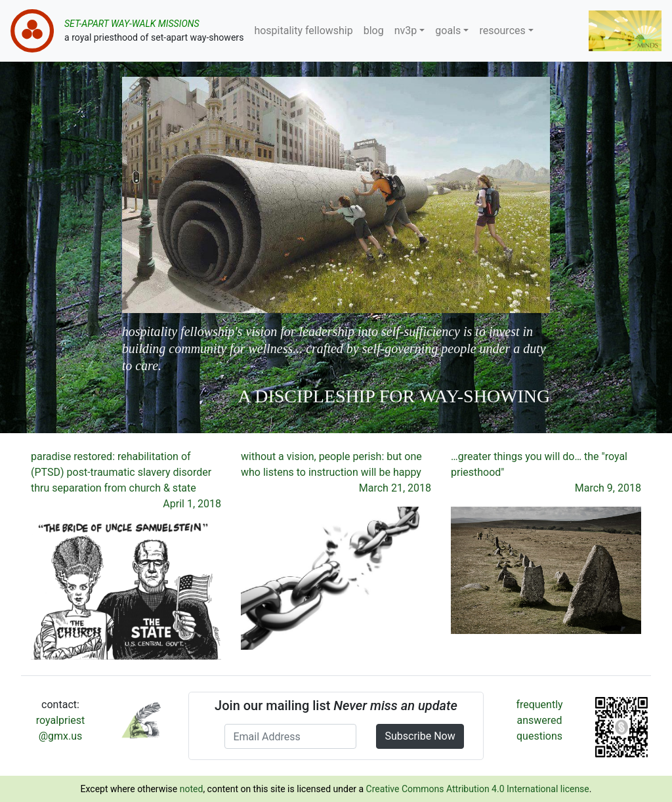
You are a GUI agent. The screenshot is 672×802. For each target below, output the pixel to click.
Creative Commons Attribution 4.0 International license (477, 789)
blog (374, 30)
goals (448, 30)
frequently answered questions (539, 720)
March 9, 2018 (608, 488)
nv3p (405, 30)
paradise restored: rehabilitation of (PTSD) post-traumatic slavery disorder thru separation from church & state (121, 472)
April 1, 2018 (192, 503)
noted (191, 789)
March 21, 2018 (395, 488)
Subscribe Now (420, 736)
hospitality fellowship (303, 30)
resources (502, 30)
